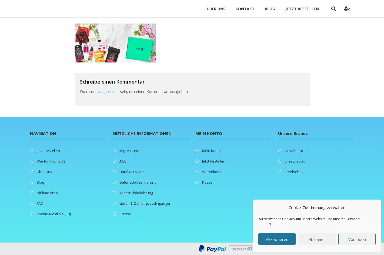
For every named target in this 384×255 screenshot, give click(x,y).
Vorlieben (357, 239)
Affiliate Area (47, 192)
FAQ (40, 203)
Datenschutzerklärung (137, 182)
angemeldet (108, 91)
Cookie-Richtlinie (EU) (54, 213)
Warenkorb (211, 171)
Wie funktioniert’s (51, 161)
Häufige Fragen (132, 171)
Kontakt (245, 8)
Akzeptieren (277, 239)
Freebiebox (294, 171)
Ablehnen (317, 239)
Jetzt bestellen (302, 8)
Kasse (207, 182)
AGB (122, 161)
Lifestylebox (295, 161)
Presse (125, 213)
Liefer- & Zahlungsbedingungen (145, 203)
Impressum (128, 150)
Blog (270, 8)
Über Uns (216, 8)
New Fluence (295, 150)
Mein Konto (211, 150)
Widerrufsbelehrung (136, 192)
